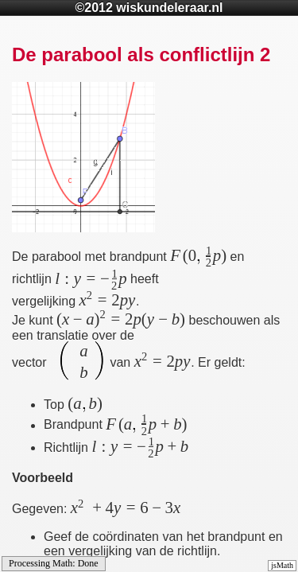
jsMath (282, 565)
